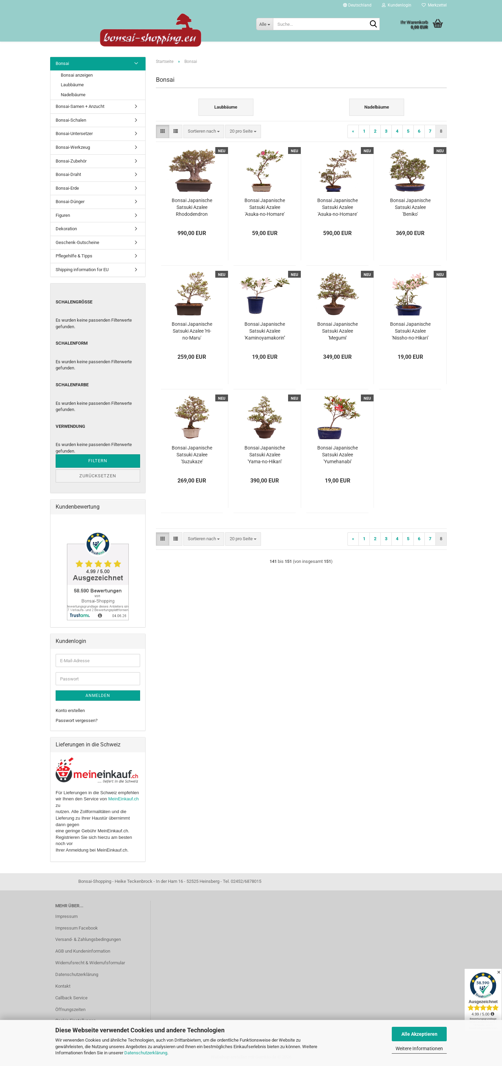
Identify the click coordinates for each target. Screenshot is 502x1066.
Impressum (66, 916)
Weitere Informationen (419, 1048)
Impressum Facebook (76, 928)
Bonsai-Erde (67, 188)
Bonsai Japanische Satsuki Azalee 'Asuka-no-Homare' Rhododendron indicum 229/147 (337, 208)
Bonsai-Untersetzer (74, 133)
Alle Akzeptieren (419, 1034)
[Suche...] (264, 24)
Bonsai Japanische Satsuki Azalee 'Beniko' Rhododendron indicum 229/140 (410, 208)
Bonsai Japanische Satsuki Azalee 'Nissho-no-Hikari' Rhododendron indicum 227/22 (410, 331)
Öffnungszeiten (70, 1009)
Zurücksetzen (97, 475)
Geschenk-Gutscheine (77, 242)
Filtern (97, 460)
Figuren (63, 215)
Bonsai (62, 63)
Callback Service (71, 997)
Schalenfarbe (72, 384)
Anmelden (97, 695)
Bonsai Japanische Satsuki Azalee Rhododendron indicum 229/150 (192, 208)
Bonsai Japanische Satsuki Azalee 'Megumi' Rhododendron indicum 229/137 (337, 331)
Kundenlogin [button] (396, 5)
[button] (357, 5)
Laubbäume (72, 84)
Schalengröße (74, 301)
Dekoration (66, 228)
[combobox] (203, 131)
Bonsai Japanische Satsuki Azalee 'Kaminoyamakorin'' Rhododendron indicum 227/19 (264, 331)
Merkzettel (434, 5)
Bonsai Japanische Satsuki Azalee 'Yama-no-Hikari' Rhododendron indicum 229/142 (264, 455)
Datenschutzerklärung (145, 1052)
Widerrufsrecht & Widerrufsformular (90, 962)
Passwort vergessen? (77, 720)
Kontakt (62, 986)
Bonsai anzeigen (77, 75)
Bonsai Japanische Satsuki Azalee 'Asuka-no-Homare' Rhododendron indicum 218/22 (264, 208)
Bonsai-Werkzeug (73, 147)
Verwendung (70, 426)
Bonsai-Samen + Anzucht (80, 106)
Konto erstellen (70, 710)
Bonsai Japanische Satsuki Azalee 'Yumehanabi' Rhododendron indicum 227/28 (337, 455)
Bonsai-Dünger (70, 201)
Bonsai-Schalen (71, 120)
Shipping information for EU (82, 269)
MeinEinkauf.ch (123, 798)
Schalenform (72, 343)
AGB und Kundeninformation (82, 951)
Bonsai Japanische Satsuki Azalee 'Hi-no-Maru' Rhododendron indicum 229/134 (192, 331)
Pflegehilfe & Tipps (74, 255)
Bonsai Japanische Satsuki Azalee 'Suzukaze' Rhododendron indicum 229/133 (192, 455)
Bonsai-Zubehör (71, 161)
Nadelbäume (73, 94)
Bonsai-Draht (68, 174)
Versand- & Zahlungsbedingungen (88, 939)
